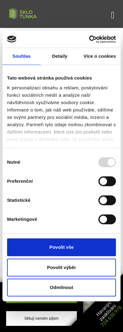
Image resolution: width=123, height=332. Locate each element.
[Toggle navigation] (112, 14)
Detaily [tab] (59, 56)
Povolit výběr (61, 267)
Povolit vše (61, 247)
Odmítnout (61, 287)
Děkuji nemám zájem (42, 318)
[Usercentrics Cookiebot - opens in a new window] (89, 39)
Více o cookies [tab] (99, 56)
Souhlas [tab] (22, 56)
